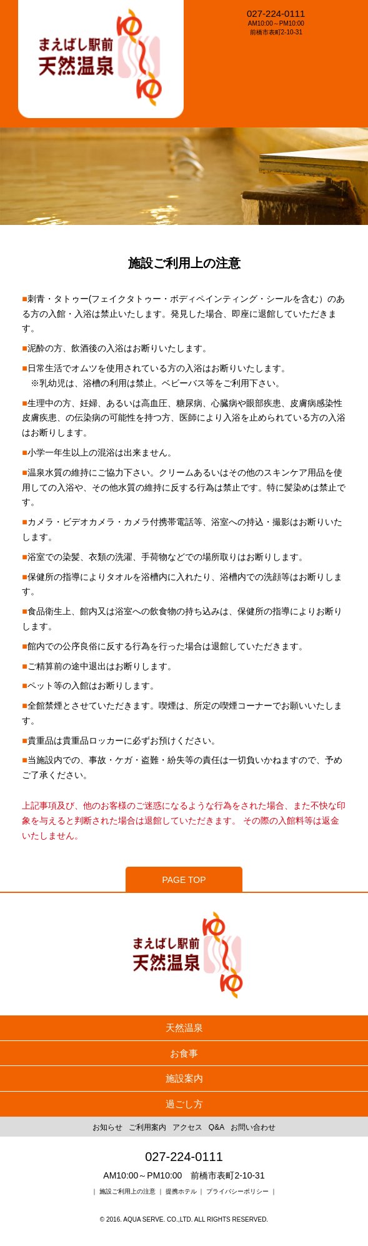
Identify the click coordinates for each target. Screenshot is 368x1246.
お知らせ (107, 1127)
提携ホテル (181, 1191)
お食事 (184, 1053)
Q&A (216, 1127)
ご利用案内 (147, 1127)
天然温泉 (184, 1027)
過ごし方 (184, 1104)
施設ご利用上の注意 (128, 1191)
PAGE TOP (184, 880)
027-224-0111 (276, 13)
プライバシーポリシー (237, 1191)
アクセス (187, 1127)
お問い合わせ (253, 1127)
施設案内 (184, 1078)
